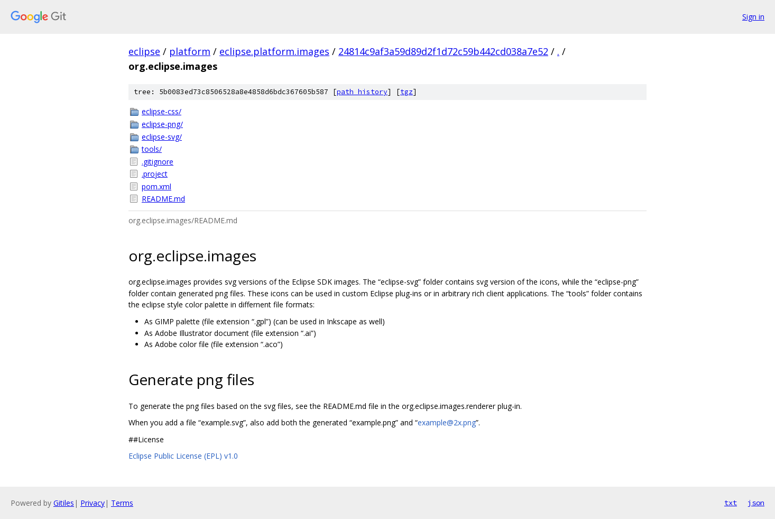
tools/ (152, 149)
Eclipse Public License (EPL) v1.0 (183, 456)
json (756, 502)
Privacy (92, 503)
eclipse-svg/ (162, 137)
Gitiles (63, 503)
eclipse (144, 51)
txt (730, 502)
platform (189, 51)
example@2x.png (447, 422)
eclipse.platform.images (274, 51)
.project (155, 174)
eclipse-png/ (162, 124)
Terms (122, 503)
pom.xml (156, 186)
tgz (406, 91)
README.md (163, 199)
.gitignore (157, 162)
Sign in (753, 17)
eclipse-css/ (161, 111)
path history (362, 91)
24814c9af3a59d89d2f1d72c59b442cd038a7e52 (443, 51)
